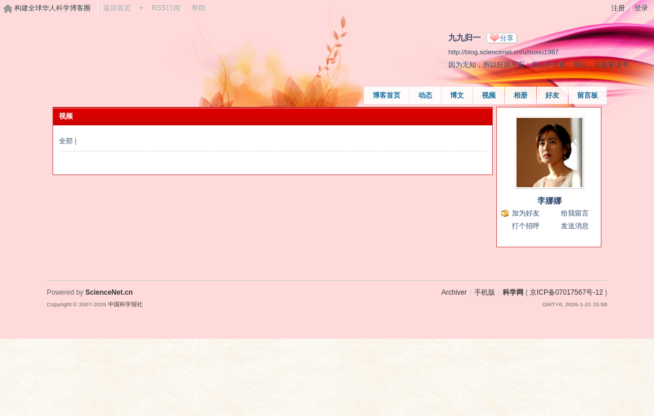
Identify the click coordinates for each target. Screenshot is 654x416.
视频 (489, 95)
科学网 (513, 292)
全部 (66, 141)
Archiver (454, 292)
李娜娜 (549, 200)
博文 (457, 95)
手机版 (484, 292)
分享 (507, 38)
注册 (618, 8)
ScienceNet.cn (109, 292)
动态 (425, 95)
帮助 (199, 8)
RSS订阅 (166, 8)
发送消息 (575, 226)
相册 (520, 95)
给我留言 (575, 213)
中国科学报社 (125, 304)
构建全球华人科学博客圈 (52, 8)
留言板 (587, 95)
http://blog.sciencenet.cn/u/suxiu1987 (503, 51)
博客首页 (386, 95)
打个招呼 (526, 226)
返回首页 (117, 8)
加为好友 (526, 213)
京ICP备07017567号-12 (566, 292)
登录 (641, 8)
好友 (552, 95)
